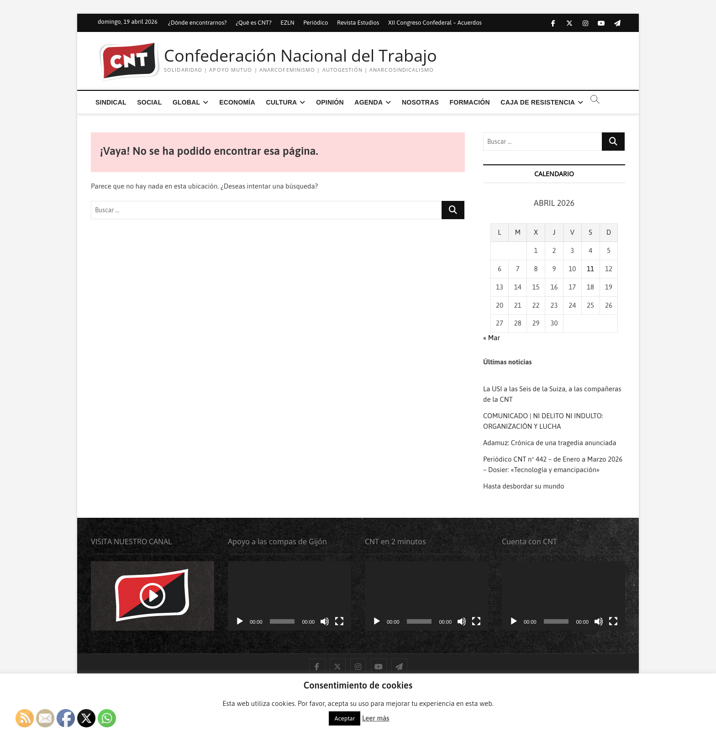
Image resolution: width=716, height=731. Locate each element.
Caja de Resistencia (537, 102)
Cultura (281, 102)
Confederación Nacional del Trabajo (300, 56)
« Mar (491, 338)
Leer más (375, 718)
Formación (470, 102)
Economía (237, 102)
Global (186, 102)
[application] (289, 596)
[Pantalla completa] (339, 621)
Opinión (330, 102)
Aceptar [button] (344, 718)
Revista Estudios (358, 22)
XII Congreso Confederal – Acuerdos (435, 22)
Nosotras (420, 102)
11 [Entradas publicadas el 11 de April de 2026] (590, 269)
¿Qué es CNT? (253, 22)
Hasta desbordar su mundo (524, 486)
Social (149, 102)
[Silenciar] (324, 621)
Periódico (315, 22)
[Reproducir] (239, 621)
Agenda (368, 102)
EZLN (287, 22)
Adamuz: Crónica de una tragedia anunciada (549, 443)
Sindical (110, 102)
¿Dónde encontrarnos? (197, 22)
